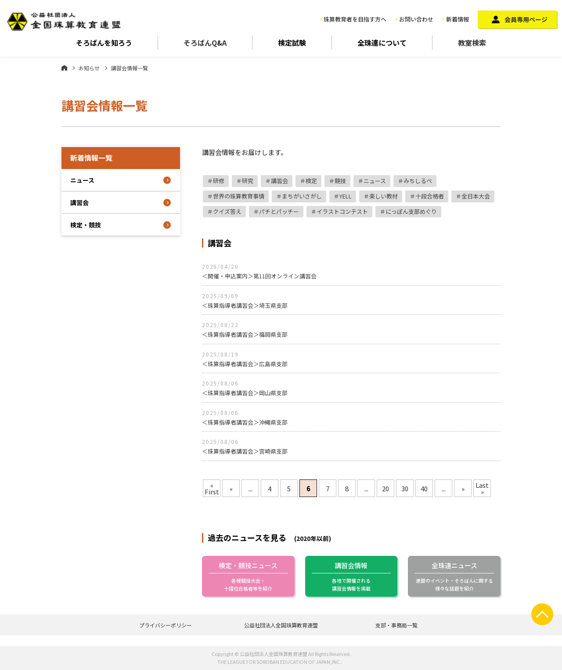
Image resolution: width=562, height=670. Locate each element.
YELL (345, 196)
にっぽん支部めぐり (411, 211)
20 (385, 488)
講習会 (279, 181)
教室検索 (472, 42)
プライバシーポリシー (165, 625)
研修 (218, 181)
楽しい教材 (383, 196)
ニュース (375, 181)
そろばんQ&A (205, 42)
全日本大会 (475, 196)
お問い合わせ (416, 19)
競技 (340, 181)
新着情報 (457, 19)
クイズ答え (227, 211)
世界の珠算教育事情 (238, 196)
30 (404, 488)
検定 (311, 181)
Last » (482, 488)
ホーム (64, 67)
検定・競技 (85, 224)
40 (424, 488)
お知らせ (89, 68)
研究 (247, 181)
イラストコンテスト (342, 211)
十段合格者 (429, 196)
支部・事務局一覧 (396, 625)
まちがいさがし (302, 196)
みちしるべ (417, 181)
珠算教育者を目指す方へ (355, 19)
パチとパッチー (279, 211)
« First (212, 488)
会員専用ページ (526, 19)
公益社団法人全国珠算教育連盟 (281, 625)
